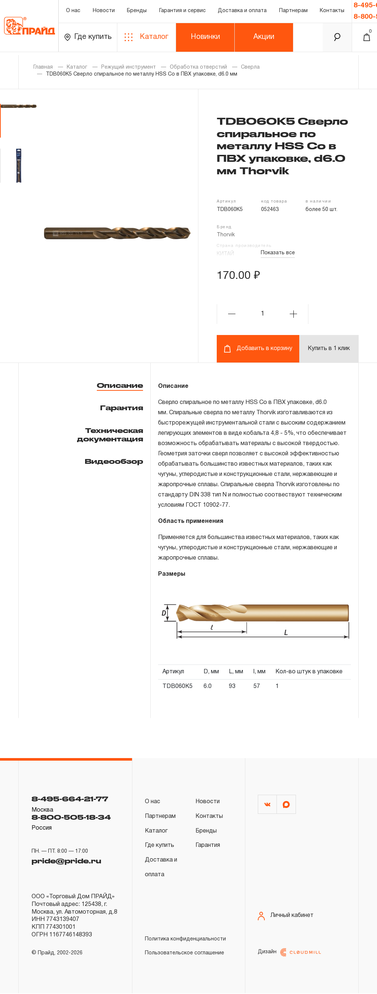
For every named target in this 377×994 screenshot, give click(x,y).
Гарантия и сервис (182, 12)
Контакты (332, 12)
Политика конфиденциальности (185, 939)
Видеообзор (114, 461)
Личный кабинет (286, 915)
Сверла (250, 67)
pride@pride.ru (66, 861)
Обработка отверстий (198, 67)
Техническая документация (110, 434)
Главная (43, 67)
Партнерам (293, 12)
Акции (263, 40)
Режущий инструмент (128, 67)
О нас (73, 12)
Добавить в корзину (258, 349)
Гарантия (121, 408)
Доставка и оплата (242, 12)
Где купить (87, 40)
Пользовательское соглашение (184, 953)
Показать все (278, 253)
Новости (104, 12)
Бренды (137, 12)
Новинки (205, 40)
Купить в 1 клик (329, 348)
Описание (120, 385)
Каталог (146, 40)
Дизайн (289, 953)
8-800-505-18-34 (71, 817)
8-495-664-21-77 (70, 799)
